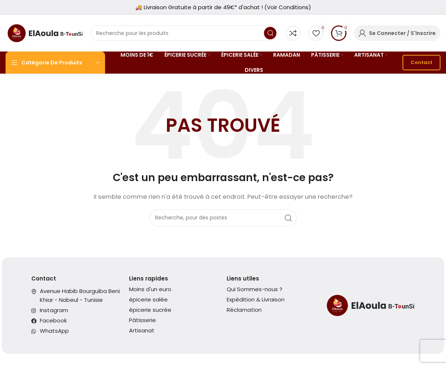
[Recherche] (184, 33)
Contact (421, 62)
